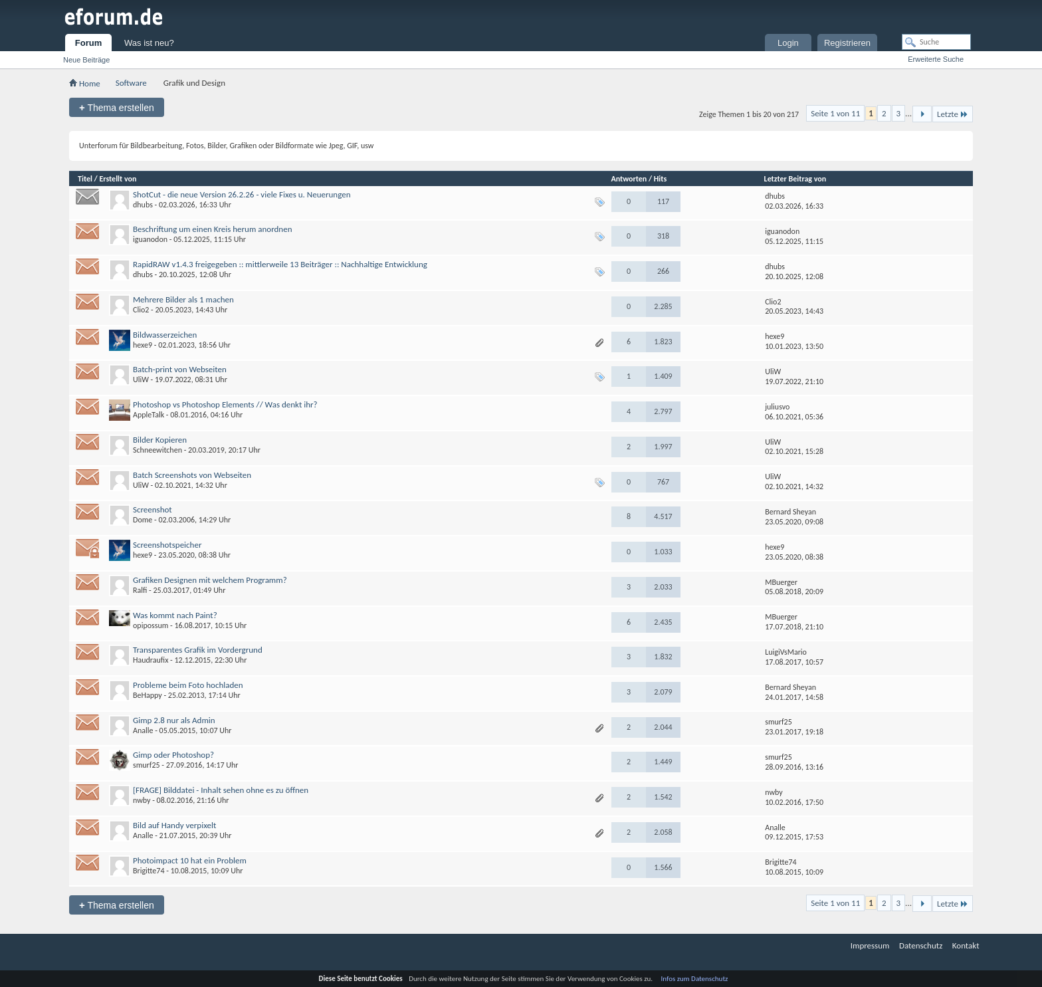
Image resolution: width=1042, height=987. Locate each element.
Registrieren (847, 43)
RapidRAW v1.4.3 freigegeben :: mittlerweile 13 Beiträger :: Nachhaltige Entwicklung (280, 264)
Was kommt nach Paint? (175, 615)
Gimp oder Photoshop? (173, 755)
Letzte (952, 114)
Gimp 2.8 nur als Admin (174, 720)
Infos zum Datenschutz (694, 978)
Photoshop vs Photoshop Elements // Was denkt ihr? (225, 404)
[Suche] (936, 42)
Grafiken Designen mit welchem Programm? (210, 580)
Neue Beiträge (86, 60)
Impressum (870, 945)
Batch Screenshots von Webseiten (192, 475)
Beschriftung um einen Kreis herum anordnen (212, 229)
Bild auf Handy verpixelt (174, 825)
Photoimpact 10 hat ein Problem (190, 860)
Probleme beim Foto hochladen (188, 685)
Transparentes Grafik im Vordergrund (197, 650)
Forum (88, 43)
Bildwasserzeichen (165, 335)
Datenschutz (920, 945)
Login (788, 43)
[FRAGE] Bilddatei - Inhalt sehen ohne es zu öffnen (220, 790)
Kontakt (966, 945)
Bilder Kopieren (160, 440)
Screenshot (152, 509)
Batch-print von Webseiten (180, 369)
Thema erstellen (116, 107)
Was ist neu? (149, 43)
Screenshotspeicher (167, 545)
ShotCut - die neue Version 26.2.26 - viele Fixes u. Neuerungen (241, 194)
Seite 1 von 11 (835, 113)
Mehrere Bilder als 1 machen (183, 299)
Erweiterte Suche (936, 59)
